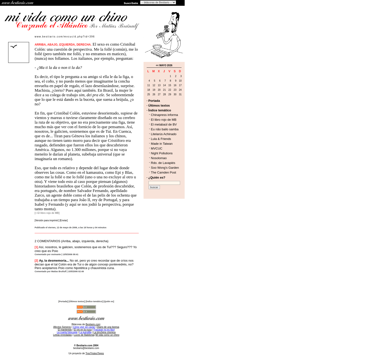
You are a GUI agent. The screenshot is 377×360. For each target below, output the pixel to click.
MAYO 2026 (165, 65)
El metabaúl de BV (164, 124)
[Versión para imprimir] (47, 220)
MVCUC (157, 148)
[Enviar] (64, 220)
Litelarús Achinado (163, 134)
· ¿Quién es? (156, 177)
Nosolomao (159, 158)
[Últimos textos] (77, 301)
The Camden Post (163, 172)
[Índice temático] (94, 301)
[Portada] (63, 301)
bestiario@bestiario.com (86, 348)
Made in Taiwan (162, 143)
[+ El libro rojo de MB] (47, 213)
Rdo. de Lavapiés (163, 163)
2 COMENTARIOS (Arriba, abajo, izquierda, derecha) (71, 241)
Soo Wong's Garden (165, 167)
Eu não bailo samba (165, 129)
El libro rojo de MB (163, 119)
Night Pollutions (162, 153)
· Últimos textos (158, 105)
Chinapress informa (164, 115)
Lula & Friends (161, 139)
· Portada (153, 100)
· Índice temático (159, 110)
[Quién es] (108, 301)
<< (157, 65)
